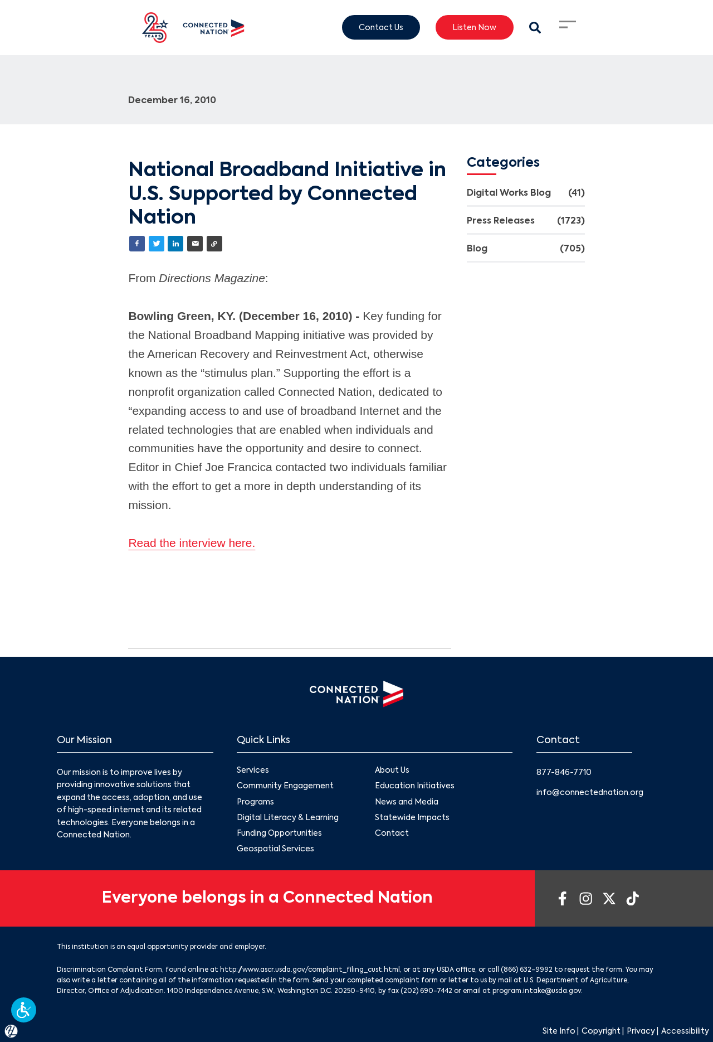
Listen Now (474, 27)
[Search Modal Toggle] (535, 27)
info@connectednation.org (589, 793)
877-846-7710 (564, 773)
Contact (392, 833)
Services (253, 771)
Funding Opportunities (279, 833)
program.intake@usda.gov (536, 991)
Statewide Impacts (412, 818)
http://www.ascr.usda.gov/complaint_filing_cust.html (310, 970)
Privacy (641, 1031)
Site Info (559, 1031)
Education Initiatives (415, 787)
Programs (255, 802)
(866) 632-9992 (527, 970)
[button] (23, 1009)
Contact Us (381, 27)
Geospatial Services (275, 849)
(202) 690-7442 (426, 991)
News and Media (406, 802)
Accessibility (685, 1031)
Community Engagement (285, 787)
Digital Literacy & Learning (288, 818)
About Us (392, 771)
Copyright (601, 1031)
